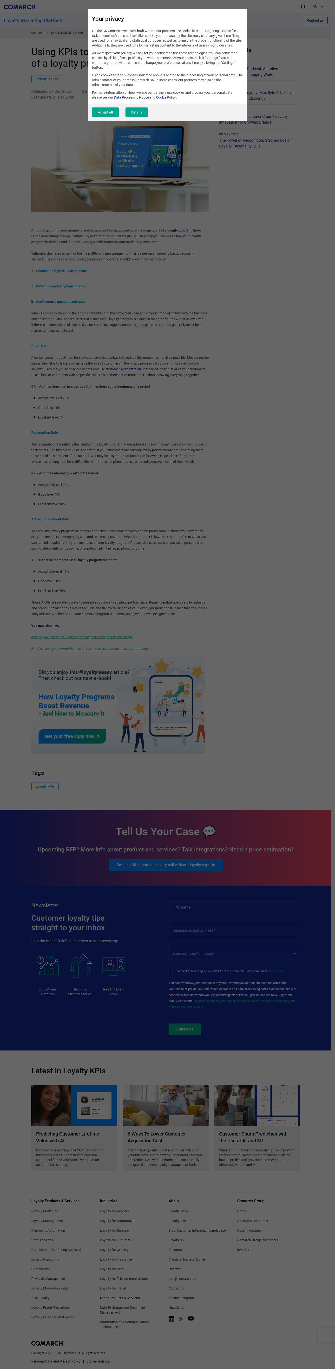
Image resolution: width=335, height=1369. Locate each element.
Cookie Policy (166, 97)
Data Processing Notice (131, 97)
